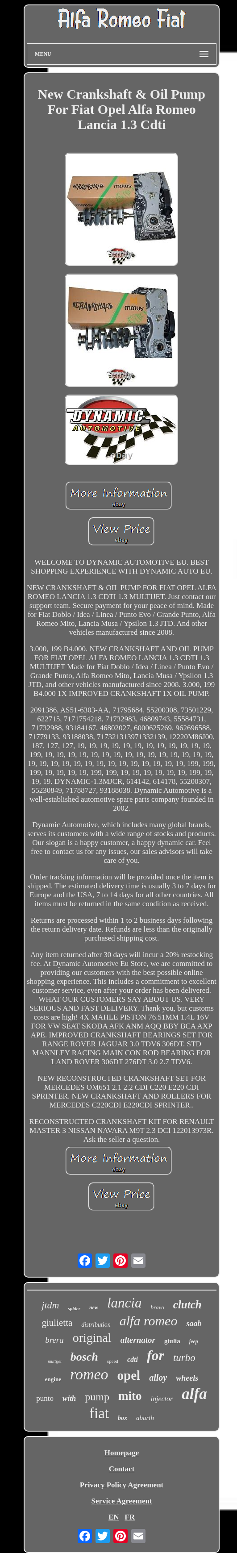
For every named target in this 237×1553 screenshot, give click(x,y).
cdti (132, 1359)
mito (129, 1396)
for (155, 1355)
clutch (187, 1305)
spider (74, 1308)
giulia (172, 1341)
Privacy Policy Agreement (122, 1485)
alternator (138, 1340)
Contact (122, 1469)
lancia (124, 1303)
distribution (95, 1324)
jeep (193, 1341)
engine (53, 1379)
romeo (89, 1374)
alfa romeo (149, 1320)
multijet (55, 1361)
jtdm (50, 1305)
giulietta (57, 1322)
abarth (145, 1417)
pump (97, 1397)
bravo (157, 1307)
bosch (84, 1356)
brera (54, 1340)
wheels (187, 1378)
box (122, 1418)
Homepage (121, 1453)
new (93, 1307)
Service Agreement (121, 1501)
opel (129, 1375)
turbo (184, 1357)
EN (113, 1517)
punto (45, 1398)
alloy (158, 1377)
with (69, 1398)
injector (161, 1399)
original (92, 1338)
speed (112, 1361)
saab (193, 1323)
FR (130, 1517)
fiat (99, 1413)
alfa (194, 1394)
